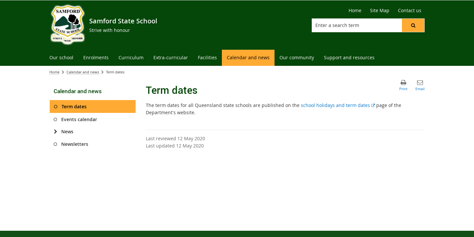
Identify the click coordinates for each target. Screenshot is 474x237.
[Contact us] (410, 10)
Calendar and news (82, 71)
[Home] (355, 10)
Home (54, 71)
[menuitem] (61, 58)
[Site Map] (380, 10)
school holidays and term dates (338, 105)
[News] (55, 132)
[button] (413, 25)
